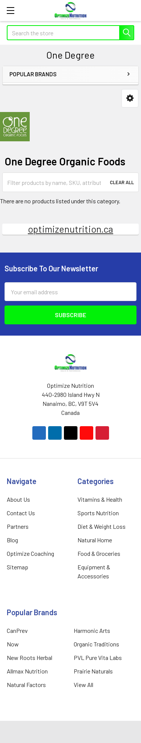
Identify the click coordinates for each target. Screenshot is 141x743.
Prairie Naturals (93, 671)
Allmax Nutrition (27, 671)
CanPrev (17, 630)
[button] (129, 98)
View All (83, 684)
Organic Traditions (96, 644)
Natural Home (94, 539)
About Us (18, 499)
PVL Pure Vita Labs (98, 657)
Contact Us (21, 512)
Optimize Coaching (30, 553)
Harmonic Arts (92, 630)
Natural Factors (26, 684)
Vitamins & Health (99, 499)
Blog (12, 539)
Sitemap (17, 566)
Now (13, 644)
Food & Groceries (98, 553)
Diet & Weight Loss (101, 526)
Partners (18, 526)
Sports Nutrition (98, 512)
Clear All (122, 182)
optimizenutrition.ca (70, 229)
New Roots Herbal (29, 657)
